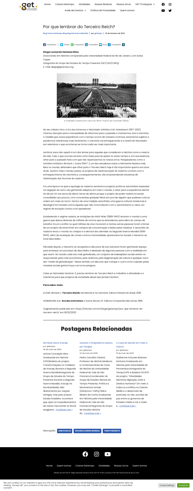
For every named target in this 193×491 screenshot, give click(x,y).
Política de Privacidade (102, 10)
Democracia (65, 435)
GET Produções (145, 4)
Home (47, 4)
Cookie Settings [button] (167, 485)
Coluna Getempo (64, 4)
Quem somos (127, 10)
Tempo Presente (112, 435)
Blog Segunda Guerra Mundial (75, 33)
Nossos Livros (123, 4)
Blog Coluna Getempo (52, 33)
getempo (98, 33)
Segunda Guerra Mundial (87, 435)
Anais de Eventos (75, 10)
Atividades (84, 4)
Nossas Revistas (103, 4)
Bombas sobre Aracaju (55, 346)
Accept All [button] (183, 485)
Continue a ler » (64, 414)
